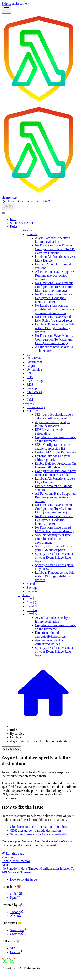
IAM (30, 399)
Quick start (9, 201)
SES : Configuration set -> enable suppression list (52, 446)
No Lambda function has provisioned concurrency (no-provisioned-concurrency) (54, 309)
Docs (19, 201)
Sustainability (36, 407)
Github (16, 894)
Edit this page (13, 853)
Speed (31, 584)
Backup (32, 388)
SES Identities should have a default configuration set (54, 416)
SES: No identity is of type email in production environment (53, 538)
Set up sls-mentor (21, 223)
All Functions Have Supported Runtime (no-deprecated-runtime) (55, 275)
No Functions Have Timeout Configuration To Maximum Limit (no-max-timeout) (54, 286)
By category (26, 403)
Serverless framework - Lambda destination (39, 834)
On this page (11, 748)
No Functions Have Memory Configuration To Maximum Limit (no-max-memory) (54, 339)
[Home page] (43, 726)
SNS (30, 373)
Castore (16, 934)
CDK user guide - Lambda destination (35, 830)
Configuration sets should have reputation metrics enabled (55, 472)
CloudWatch (35, 358)
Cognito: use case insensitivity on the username (55, 439)
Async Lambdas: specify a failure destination (52, 239)
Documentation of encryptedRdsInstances (50, 634)
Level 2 (32, 602)
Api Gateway (35, 392)
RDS (30, 384)
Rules (13, 226)
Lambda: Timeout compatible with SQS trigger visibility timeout (54, 328)
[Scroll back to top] (3, 213)
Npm (15, 897)
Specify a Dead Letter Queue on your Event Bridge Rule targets (54, 557)
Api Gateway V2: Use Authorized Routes (49, 642)
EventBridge (35, 380)
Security (32, 591)
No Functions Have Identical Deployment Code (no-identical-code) (54, 298)
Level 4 (32, 610)
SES (29, 396)
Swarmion (18, 930)
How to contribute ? (36, 201)
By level (24, 595)
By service (25, 230)
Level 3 (32, 606)
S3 (28, 354)
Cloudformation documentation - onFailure (38, 826)
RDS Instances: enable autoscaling (50, 431)
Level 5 (32, 614)
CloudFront (34, 362)
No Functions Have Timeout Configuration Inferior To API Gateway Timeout (55, 249)
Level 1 (32, 599)
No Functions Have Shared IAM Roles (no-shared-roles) (54, 318)
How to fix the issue (23, 879)
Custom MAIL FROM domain (55, 452)
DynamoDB (35, 369)
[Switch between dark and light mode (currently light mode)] (8, 206)
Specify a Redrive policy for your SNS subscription (54, 548)
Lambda (32, 234)
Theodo (16, 912)
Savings (32, 587)
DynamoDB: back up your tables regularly (52, 457)
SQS (30, 377)
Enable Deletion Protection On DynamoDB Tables (55, 465)
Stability (32, 411)
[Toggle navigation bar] (6, 9)
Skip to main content (15, 3)
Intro (13, 219)
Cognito (32, 365)
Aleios (15, 915)
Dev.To (16, 952)
